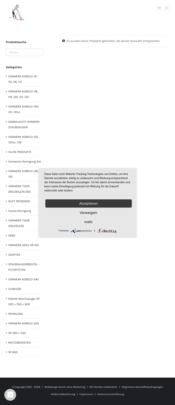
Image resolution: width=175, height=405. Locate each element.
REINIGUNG (15, 314)
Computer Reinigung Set (24, 161)
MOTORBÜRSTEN (19, 342)
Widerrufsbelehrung (63, 394)
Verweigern (88, 212)
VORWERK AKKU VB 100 (23, 245)
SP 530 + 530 (17, 333)
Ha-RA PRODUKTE (19, 152)
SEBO (11, 235)
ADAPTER (14, 254)
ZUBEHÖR (14, 289)
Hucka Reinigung (19, 211)
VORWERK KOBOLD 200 (23, 323)
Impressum (86, 394)
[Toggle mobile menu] (167, 8)
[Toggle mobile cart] (159, 8)
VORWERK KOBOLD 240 (23, 279)
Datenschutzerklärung (110, 394)
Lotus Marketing (75, 386)
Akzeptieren (88, 203)
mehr (88, 222)
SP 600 (13, 352)
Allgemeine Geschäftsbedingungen (142, 386)
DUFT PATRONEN (19, 201)
